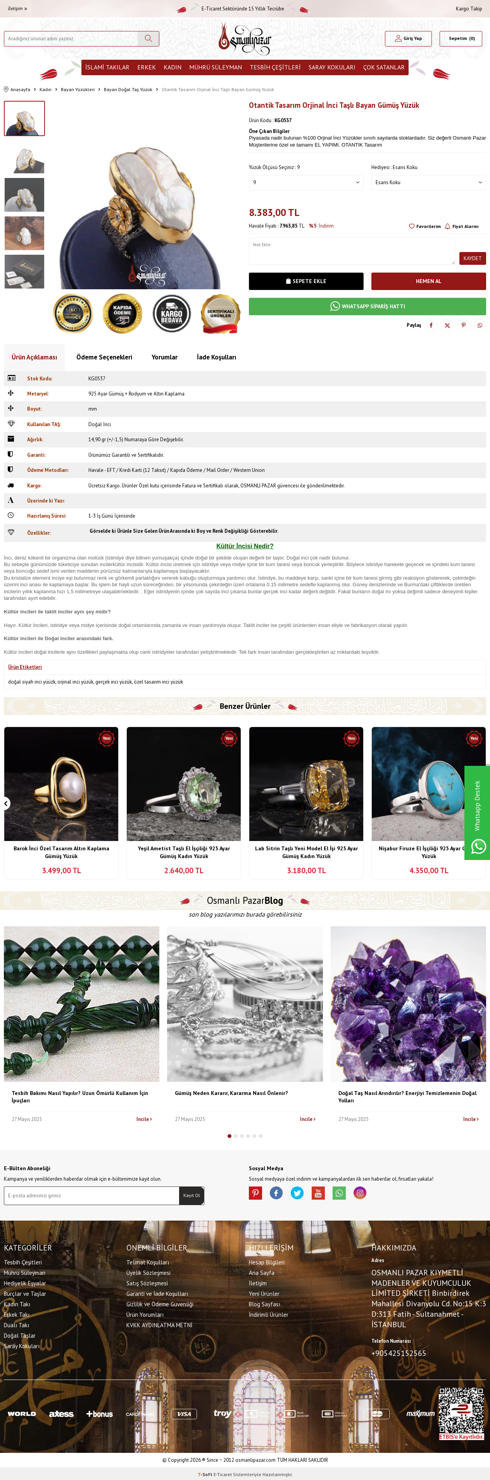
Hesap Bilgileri (267, 1261)
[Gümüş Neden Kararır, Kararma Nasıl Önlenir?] (245, 1004)
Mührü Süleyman (215, 67)
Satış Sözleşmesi (147, 1282)
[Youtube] (326, 1194)
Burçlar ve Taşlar (25, 1292)
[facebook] (280, 1194)
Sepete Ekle (306, 281)
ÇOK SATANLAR (384, 67)
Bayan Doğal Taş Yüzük (128, 89)
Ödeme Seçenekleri (104, 357)
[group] (147, 195)
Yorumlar (165, 357)
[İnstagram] (373, 1194)
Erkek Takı (16, 1313)
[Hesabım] (408, 39)
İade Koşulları (216, 357)
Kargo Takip (469, 8)
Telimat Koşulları (147, 1261)
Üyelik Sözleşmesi (148, 1271)
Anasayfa (17, 89)
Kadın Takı (17, 1303)
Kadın (172, 67)
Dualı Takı (16, 1324)
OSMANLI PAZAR (258, 485)
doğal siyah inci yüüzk (31, 682)
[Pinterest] (256, 1194)
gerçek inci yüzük (113, 682)
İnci (37, 625)
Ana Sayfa (261, 1271)
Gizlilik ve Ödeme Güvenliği (159, 1303)
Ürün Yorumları (145, 1313)
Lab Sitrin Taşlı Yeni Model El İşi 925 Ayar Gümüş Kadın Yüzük (306, 852)
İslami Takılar (107, 67)
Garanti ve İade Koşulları (157, 1292)
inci (163, 564)
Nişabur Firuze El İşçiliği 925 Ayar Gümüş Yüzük (429, 852)
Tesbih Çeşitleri (275, 67)
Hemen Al (429, 281)
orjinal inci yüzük (75, 682)
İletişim (17, 8)
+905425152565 (398, 1352)
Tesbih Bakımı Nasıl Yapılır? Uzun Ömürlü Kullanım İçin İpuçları (80, 1097)
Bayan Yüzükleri (78, 89)
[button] (229, 1136)
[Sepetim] (461, 39)
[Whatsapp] (349, 1194)
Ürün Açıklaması (34, 357)
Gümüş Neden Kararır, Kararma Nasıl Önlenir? (231, 1093)
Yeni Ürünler (264, 1292)
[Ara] (148, 38)
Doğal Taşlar (20, 1334)
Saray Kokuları (332, 67)
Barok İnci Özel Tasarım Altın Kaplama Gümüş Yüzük (61, 852)
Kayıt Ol (191, 1195)
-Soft (206, 1472)
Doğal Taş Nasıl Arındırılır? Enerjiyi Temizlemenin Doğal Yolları (407, 1097)
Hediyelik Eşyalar (25, 1282)
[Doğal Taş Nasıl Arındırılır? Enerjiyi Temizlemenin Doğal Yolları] (408, 1004)
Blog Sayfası (264, 1303)
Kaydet (472, 258)
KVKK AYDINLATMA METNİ (159, 1324)
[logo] (245, 38)
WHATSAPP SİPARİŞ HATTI (367, 306)
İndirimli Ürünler (268, 1313)
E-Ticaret (223, 1472)
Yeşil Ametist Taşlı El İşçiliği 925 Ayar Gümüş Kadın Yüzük (184, 852)
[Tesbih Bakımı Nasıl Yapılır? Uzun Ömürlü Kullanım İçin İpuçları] (81, 1004)
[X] (303, 1194)
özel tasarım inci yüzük (158, 682)
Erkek (146, 67)
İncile (144, 1119)
